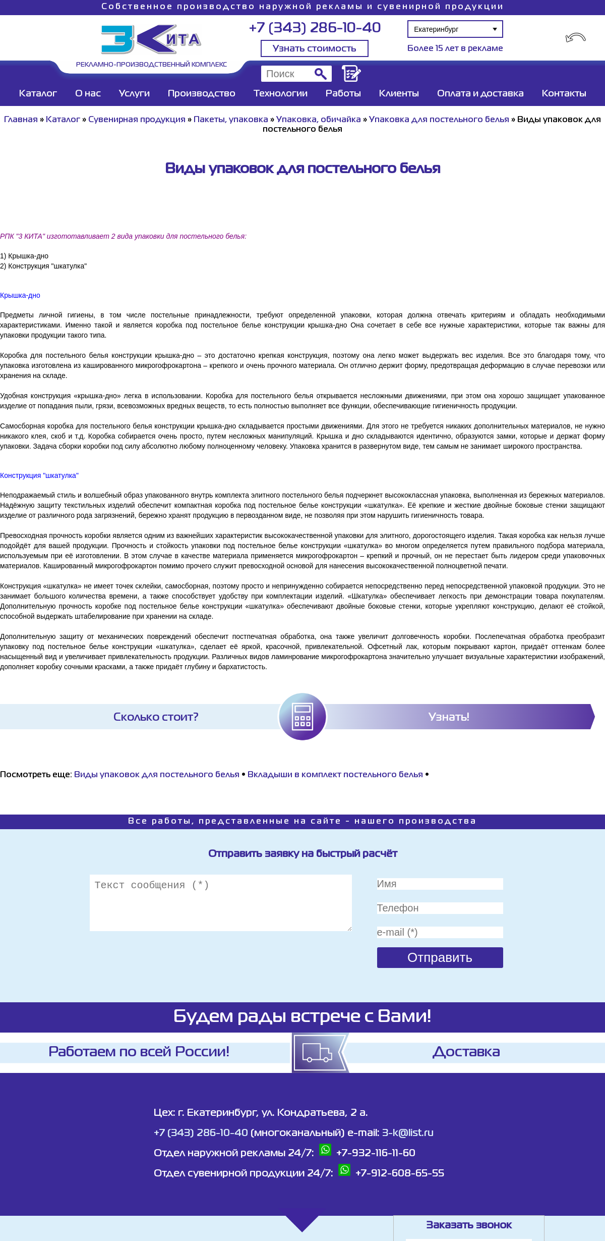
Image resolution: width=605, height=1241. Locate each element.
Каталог (38, 94)
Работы (343, 94)
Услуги (134, 94)
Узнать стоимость (314, 49)
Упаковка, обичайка (318, 120)
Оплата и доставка (480, 94)
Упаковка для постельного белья (439, 120)
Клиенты (399, 94)
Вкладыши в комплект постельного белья (335, 775)
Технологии (281, 94)
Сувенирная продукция (137, 120)
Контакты (564, 94)
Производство (201, 94)
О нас (88, 94)
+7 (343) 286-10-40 (315, 28)
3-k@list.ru (408, 1133)
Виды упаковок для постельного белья (156, 775)
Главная (21, 120)
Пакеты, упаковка (231, 120)
